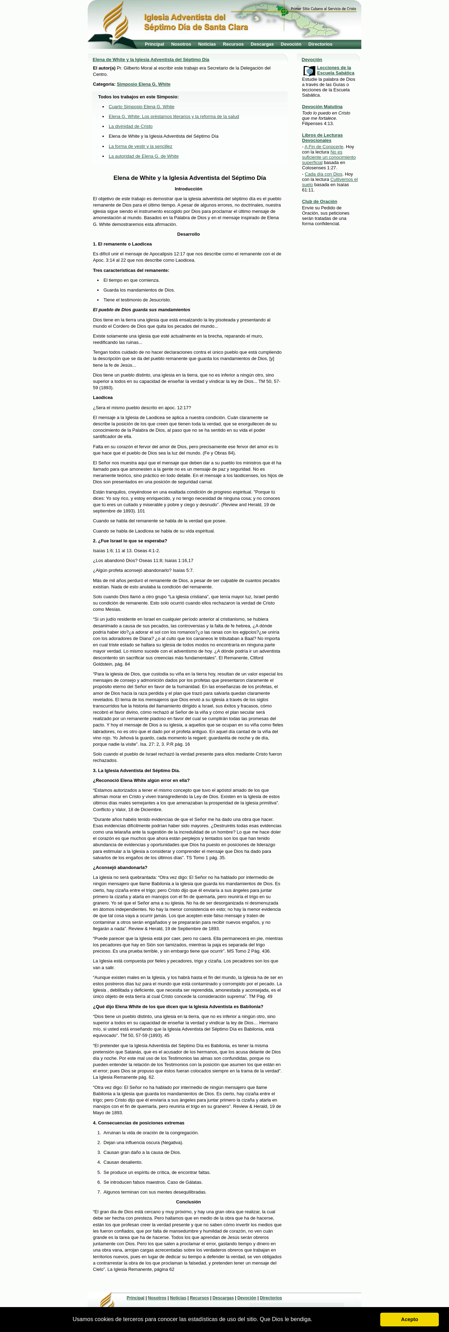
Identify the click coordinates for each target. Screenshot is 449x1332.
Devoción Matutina (322, 106)
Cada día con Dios (323, 174)
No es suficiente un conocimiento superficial (329, 157)
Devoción (291, 44)
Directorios (320, 44)
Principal (154, 44)
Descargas (262, 44)
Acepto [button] (409, 1319)
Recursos (233, 44)
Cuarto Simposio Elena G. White (141, 106)
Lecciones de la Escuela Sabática (335, 70)
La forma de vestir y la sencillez (140, 146)
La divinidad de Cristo (131, 126)
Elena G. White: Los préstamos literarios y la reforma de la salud (174, 116)
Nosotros (181, 44)
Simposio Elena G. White (143, 84)
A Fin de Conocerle (323, 146)
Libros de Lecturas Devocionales (322, 137)
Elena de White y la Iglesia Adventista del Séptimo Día (151, 59)
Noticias (207, 44)
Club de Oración (319, 201)
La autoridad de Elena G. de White (144, 156)
